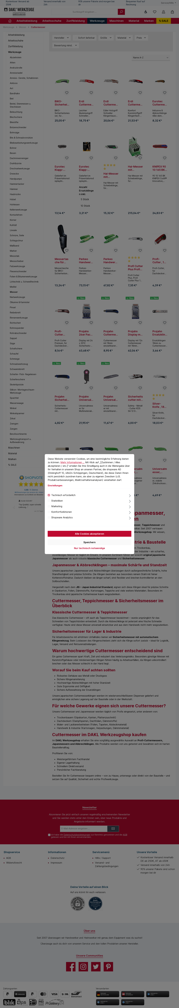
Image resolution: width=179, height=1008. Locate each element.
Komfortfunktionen (61, 511)
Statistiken (57, 500)
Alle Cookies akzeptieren (89, 533)
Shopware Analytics (62, 517)
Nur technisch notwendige (89, 548)
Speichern (89, 542)
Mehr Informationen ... (72, 462)
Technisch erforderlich (63, 495)
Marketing (56, 506)
